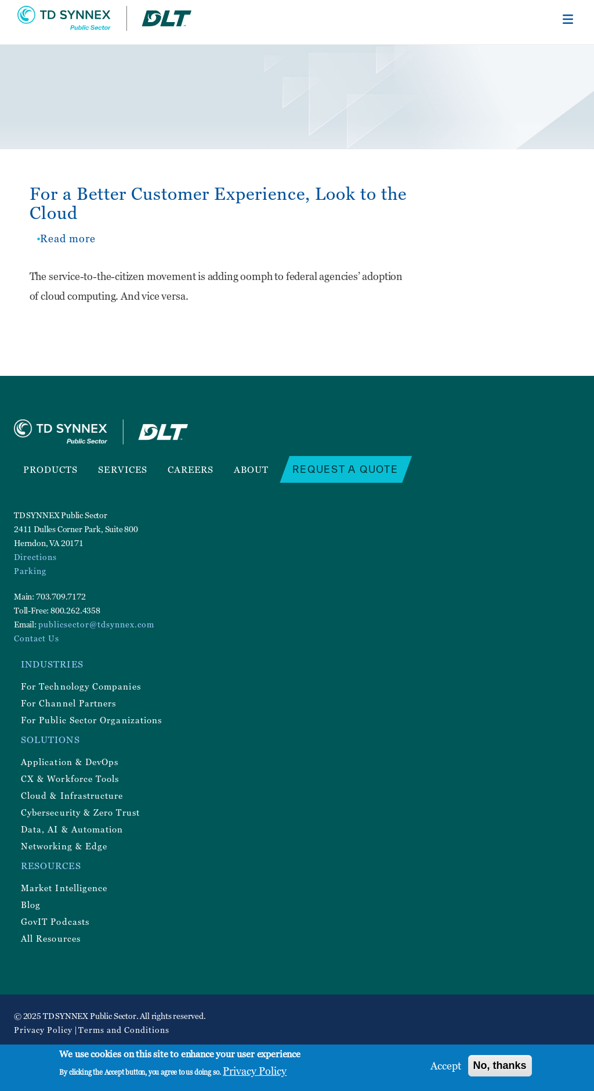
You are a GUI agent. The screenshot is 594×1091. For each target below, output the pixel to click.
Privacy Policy (43, 1030)
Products (50, 469)
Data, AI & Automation (72, 829)
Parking (30, 571)
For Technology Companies (81, 686)
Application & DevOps (69, 761)
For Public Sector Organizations (91, 720)
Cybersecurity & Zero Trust (80, 812)
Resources (51, 865)
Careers (191, 469)
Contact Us (36, 638)
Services (122, 469)
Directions (35, 557)
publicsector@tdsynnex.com (96, 624)
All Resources (51, 938)
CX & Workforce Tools (70, 778)
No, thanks (500, 1065)
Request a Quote (345, 469)
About (251, 469)
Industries (52, 664)
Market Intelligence (64, 887)
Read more (68, 238)
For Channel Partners (68, 703)
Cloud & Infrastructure (72, 795)
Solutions (50, 739)
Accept (445, 1066)
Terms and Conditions (123, 1030)
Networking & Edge (64, 846)
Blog (31, 904)
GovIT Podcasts (55, 921)
